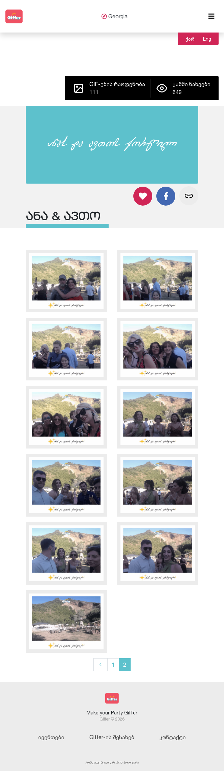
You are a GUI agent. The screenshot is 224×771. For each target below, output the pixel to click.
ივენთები (51, 737)
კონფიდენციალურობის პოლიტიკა (112, 762)
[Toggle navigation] (211, 16)
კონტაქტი (172, 737)
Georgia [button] (115, 16)
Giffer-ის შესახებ (111, 737)
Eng (207, 39)
